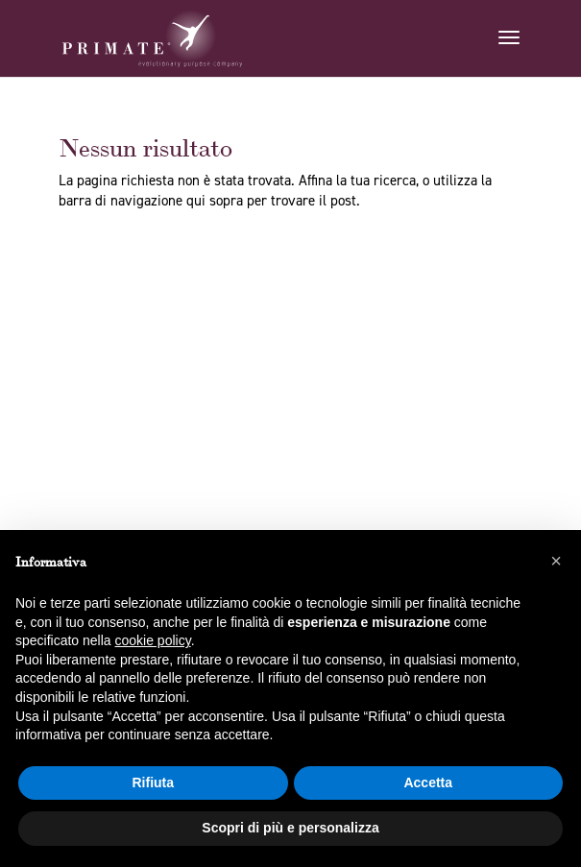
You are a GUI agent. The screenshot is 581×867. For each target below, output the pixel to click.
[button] (556, 560)
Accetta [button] (427, 782)
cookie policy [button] (153, 640)
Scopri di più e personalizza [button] (290, 827)
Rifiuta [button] (153, 782)
